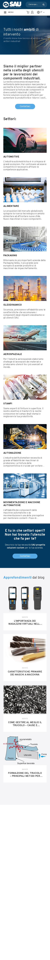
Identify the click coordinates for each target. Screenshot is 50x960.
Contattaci (25, 106)
